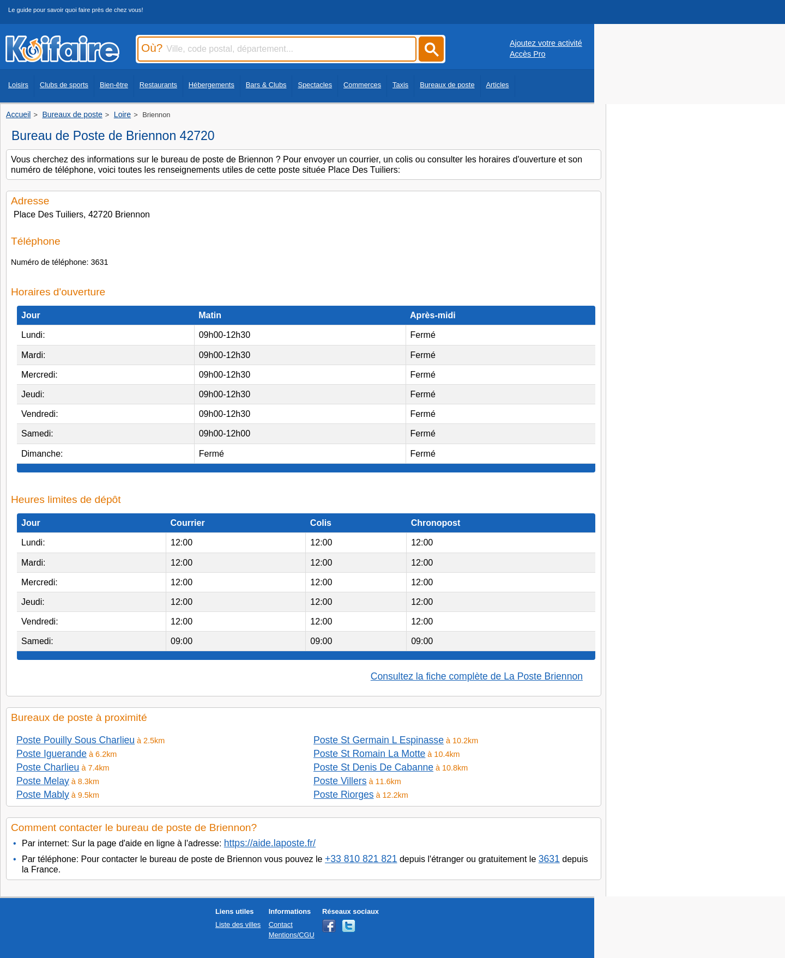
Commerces (362, 85)
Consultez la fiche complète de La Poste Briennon (477, 676)
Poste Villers (339, 780)
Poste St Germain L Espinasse (378, 740)
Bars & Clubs (266, 85)
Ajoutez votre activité (546, 43)
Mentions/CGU (292, 935)
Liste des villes (238, 924)
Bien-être (114, 85)
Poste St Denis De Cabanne (373, 767)
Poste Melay (42, 780)
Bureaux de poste (447, 85)
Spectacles (315, 85)
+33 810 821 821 (361, 858)
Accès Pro (528, 54)
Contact (281, 924)
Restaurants (158, 85)
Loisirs (18, 85)
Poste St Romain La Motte (369, 753)
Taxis (400, 85)
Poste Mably (42, 794)
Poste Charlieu (47, 767)
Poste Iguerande (51, 753)
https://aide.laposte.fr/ (270, 843)
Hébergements (211, 85)
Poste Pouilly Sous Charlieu (75, 740)
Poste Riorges (343, 794)
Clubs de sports (64, 85)
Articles (497, 85)
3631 (549, 858)
